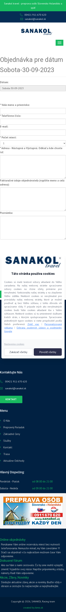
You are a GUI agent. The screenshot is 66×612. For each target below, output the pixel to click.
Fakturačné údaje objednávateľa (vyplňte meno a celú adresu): (32, 182)
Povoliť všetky (47, 352)
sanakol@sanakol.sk (33, 19)
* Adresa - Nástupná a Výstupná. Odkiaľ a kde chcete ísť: (31, 150)
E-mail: (4, 126)
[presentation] (27, 246)
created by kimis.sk (33, 607)
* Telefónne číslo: (10, 115)
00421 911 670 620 (33, 15)
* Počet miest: (8, 137)
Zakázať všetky (18, 352)
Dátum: (4, 82)
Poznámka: (6, 212)
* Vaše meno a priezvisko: (15, 105)
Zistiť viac (33, 324)
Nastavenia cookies (14, 344)
